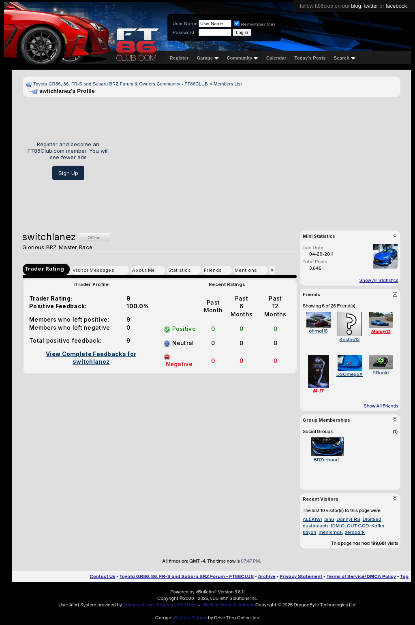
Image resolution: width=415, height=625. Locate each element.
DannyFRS (348, 519)
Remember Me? (255, 24)
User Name (185, 23)
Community (243, 57)
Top (404, 576)
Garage (207, 57)
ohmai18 (318, 331)
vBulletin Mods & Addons (228, 605)
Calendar (276, 57)
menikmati (330, 532)
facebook (396, 6)
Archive (266, 576)
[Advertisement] (257, 161)
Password (183, 32)
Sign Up (68, 173)
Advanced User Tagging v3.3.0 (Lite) (160, 605)
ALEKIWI (312, 519)
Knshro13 (350, 339)
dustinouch (315, 526)
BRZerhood (326, 459)
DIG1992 (372, 519)
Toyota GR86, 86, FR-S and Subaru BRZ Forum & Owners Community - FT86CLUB (120, 83)
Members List (228, 83)
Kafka (377, 526)
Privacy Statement (301, 576)
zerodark (355, 532)
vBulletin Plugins (189, 617)
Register (179, 57)
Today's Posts (310, 57)
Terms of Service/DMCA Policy (361, 576)
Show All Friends (381, 406)
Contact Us (102, 576)
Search (344, 57)
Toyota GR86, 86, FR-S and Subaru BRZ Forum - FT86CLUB (187, 576)
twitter (371, 6)
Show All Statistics (378, 280)
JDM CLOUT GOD (349, 526)
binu (329, 519)
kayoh (309, 532)
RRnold (380, 372)
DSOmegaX (349, 374)
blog (356, 6)
